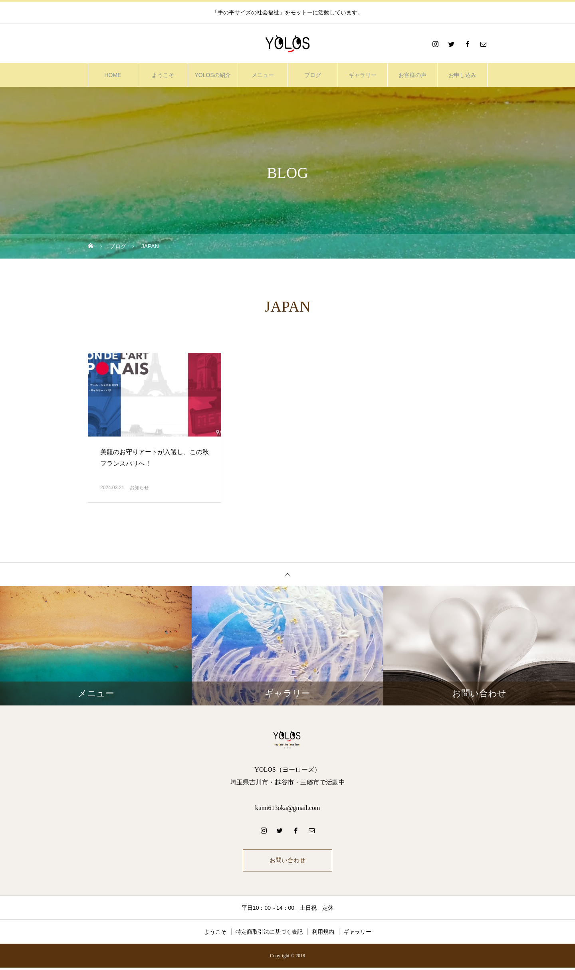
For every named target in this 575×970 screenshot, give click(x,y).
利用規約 (323, 934)
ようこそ (163, 75)
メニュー (263, 75)
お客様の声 (412, 75)
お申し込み (462, 75)
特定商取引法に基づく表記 (269, 934)
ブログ (312, 75)
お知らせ (139, 487)
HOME (113, 75)
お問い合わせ (287, 861)
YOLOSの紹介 (212, 75)
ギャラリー (363, 75)
